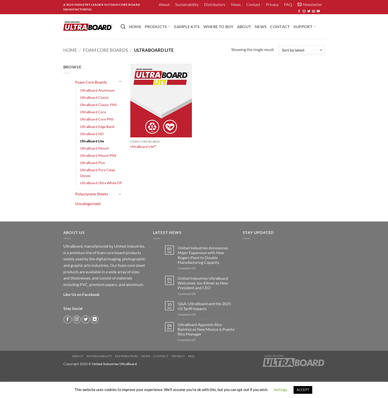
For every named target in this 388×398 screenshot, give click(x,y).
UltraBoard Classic (94, 97)
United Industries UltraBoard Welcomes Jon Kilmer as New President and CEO (203, 283)
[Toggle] (120, 82)
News (236, 4)
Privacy (272, 4)
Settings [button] (280, 389)
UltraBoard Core (93, 112)
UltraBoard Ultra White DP (101, 183)
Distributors (214, 4)
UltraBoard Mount (94, 148)
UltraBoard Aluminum (97, 90)
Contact (253, 4)
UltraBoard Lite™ (143, 146)
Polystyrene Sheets (91, 193)
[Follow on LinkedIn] (94, 319)
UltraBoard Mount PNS (98, 155)
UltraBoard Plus (92, 163)
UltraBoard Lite (92, 141)
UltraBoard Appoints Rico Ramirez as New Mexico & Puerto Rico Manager (206, 329)
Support (305, 26)
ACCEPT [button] (303, 390)
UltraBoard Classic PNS (98, 105)
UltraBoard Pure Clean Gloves (97, 173)
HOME (135, 26)
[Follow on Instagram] (304, 11)
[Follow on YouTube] (318, 11)
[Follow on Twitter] (308, 11)
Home (70, 50)
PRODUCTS (157, 26)
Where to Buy (218, 26)
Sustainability (187, 4)
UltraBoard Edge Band (97, 126)
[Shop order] (302, 50)
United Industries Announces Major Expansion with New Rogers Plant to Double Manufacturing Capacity (203, 255)
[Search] (123, 26)
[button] (310, 4)
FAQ (288, 4)
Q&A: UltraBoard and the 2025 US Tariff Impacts (204, 306)
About (164, 4)
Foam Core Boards (105, 50)
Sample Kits (187, 26)
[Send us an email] (313, 11)
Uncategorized (87, 203)
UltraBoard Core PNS (96, 119)
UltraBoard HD (92, 134)
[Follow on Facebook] (299, 11)
